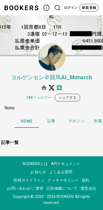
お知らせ (38, 172)
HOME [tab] (27, 121)
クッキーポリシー (63, 180)
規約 (85, 180)
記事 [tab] (51, 121)
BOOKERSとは (35, 163)
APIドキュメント (65, 163)
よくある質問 (61, 172)
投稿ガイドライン (28, 180)
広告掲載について (61, 188)
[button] (46, 7)
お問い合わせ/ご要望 (25, 188)
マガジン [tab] (76, 121)
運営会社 (88, 188)
